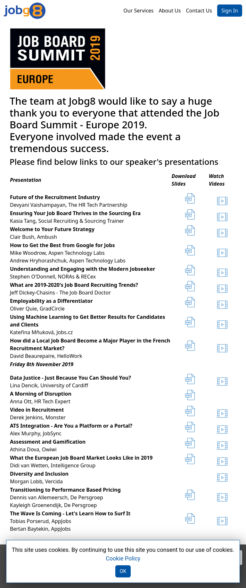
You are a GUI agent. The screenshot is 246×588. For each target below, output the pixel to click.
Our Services (138, 10)
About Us (170, 10)
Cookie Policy (123, 558)
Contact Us (199, 10)
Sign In (229, 10)
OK (122, 571)
